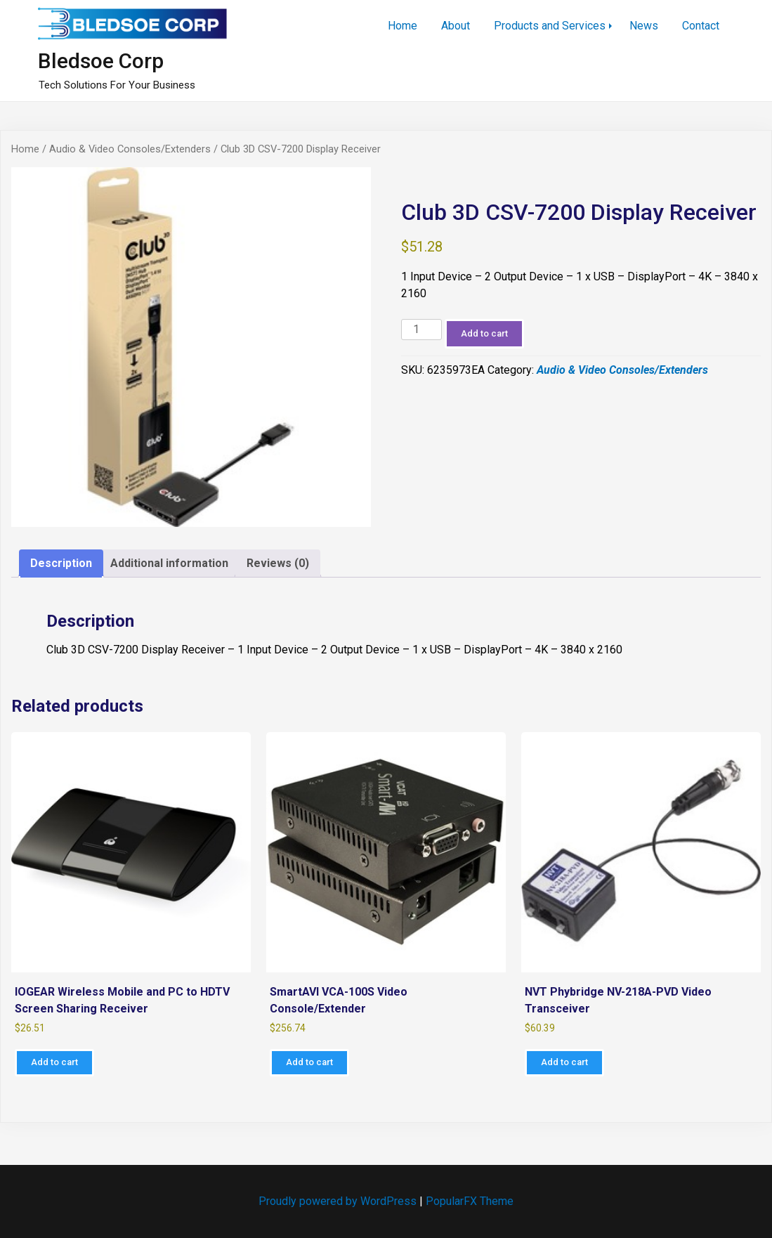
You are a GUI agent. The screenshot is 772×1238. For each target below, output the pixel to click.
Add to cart (484, 333)
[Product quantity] (421, 330)
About (455, 25)
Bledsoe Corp (101, 60)
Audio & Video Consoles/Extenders (130, 149)
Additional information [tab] (169, 563)
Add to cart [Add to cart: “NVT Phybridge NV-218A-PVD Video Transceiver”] (564, 1062)
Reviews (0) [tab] (278, 563)
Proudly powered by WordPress (339, 1201)
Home (402, 25)
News (643, 25)
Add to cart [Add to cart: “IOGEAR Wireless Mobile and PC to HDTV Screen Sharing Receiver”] (54, 1062)
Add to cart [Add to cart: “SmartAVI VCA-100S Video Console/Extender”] (309, 1062)
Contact (700, 25)
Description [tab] (61, 563)
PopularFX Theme (469, 1201)
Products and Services (550, 25)
